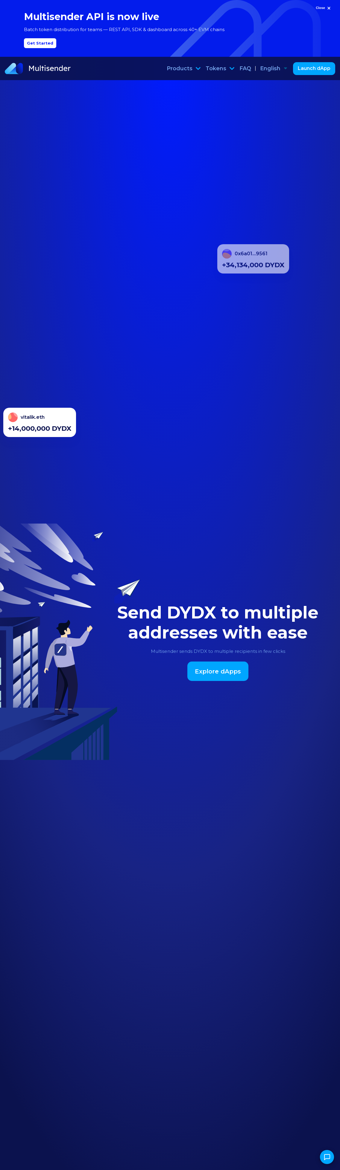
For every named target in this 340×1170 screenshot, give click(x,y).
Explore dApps (218, 671)
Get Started (40, 43)
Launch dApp (314, 68)
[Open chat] (327, 1157)
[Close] (324, 8)
